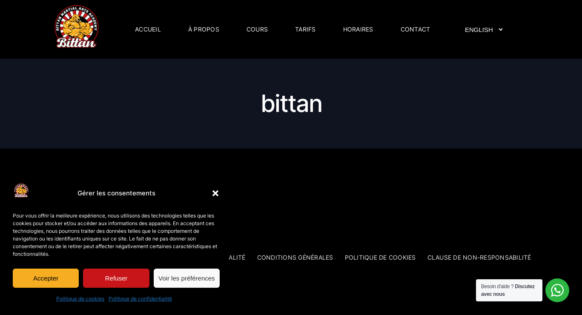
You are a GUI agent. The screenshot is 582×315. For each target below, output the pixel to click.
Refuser (116, 278)
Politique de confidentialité (140, 298)
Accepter (45, 278)
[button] (215, 193)
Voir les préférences (186, 278)
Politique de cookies (80, 298)
